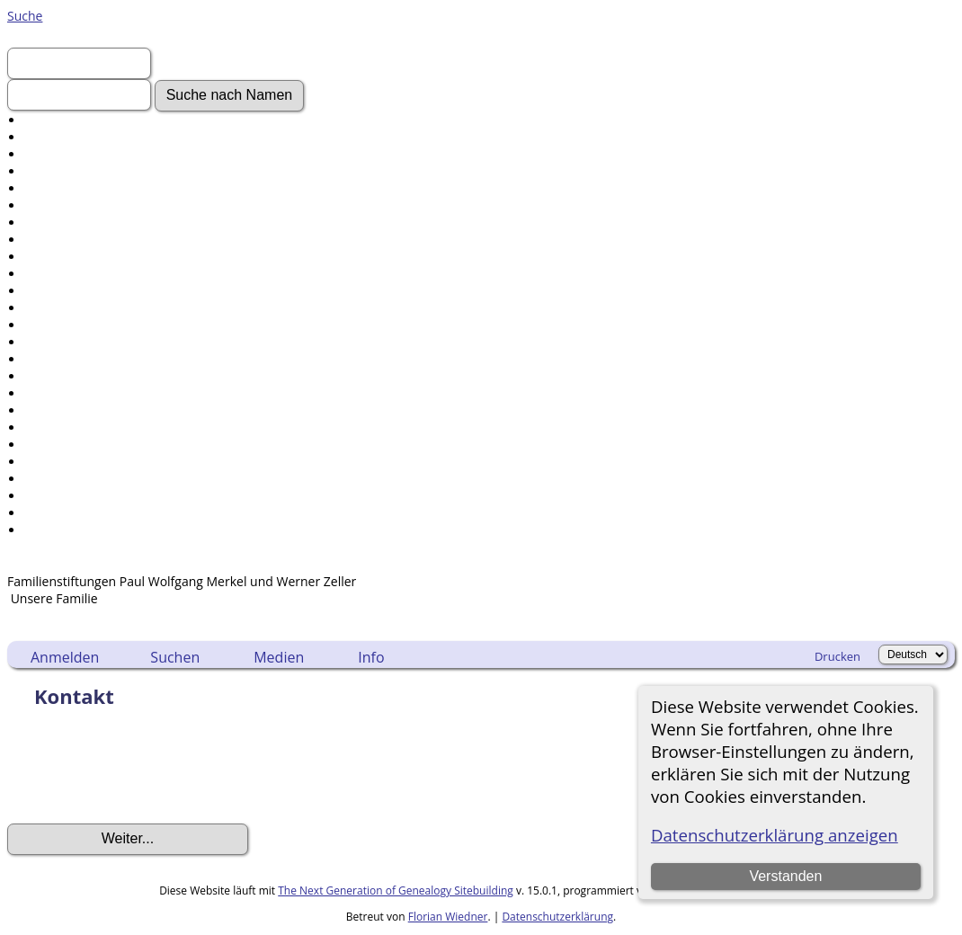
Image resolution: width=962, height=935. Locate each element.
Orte (37, 359)
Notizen (47, 376)
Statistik (47, 478)
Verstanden (785, 876)
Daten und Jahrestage (87, 393)
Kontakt (47, 530)
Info (371, 657)
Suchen (175, 657)
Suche (24, 15)
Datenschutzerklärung (557, 916)
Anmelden (54, 154)
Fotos (40, 205)
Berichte (48, 427)
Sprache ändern (71, 495)
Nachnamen (59, 137)
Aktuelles (50, 171)
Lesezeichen (59, 512)
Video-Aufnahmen (77, 222)
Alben (41, 307)
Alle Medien (58, 325)
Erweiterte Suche (73, 120)
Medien (279, 657)
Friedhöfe (52, 342)
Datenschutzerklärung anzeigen (774, 835)
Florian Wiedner (448, 916)
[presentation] (144, 771)
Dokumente (59, 239)
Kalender (50, 410)
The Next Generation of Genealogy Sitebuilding (395, 890)
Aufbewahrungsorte (82, 461)
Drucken (837, 656)
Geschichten (60, 256)
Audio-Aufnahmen (77, 290)
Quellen (47, 444)
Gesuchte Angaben (79, 188)
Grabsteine (56, 273)
